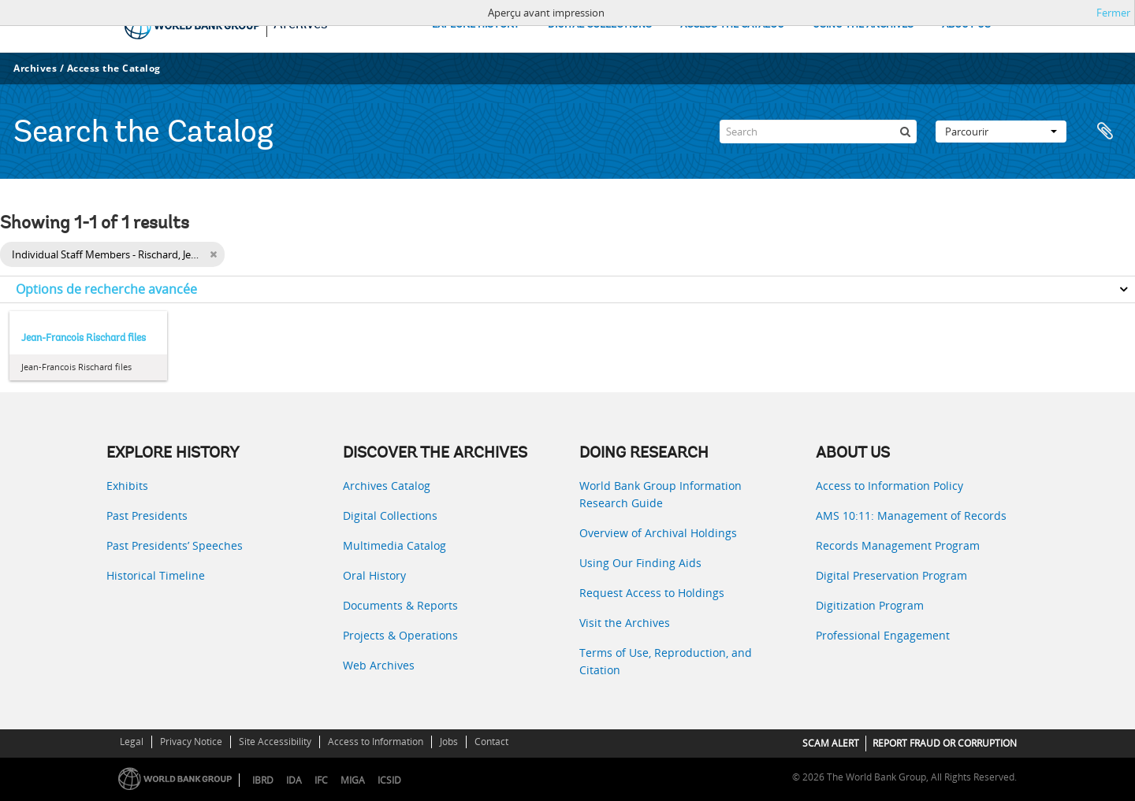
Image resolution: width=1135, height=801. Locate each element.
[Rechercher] (905, 131)
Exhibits (127, 485)
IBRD (263, 780)
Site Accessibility (275, 741)
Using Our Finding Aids (640, 562)
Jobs (449, 741)
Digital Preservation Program (891, 575)
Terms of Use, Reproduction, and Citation (665, 661)
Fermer (1113, 13)
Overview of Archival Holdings (658, 532)
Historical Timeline (155, 575)
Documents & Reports (400, 605)
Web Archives (379, 665)
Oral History (374, 575)
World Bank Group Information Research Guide (660, 494)
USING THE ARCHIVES (863, 25)
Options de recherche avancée (106, 289)
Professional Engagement (883, 635)
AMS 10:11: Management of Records (911, 515)
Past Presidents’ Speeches (174, 545)
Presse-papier (1105, 131)
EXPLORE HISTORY (475, 25)
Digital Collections (390, 515)
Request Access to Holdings (651, 592)
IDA (294, 780)
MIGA (352, 780)
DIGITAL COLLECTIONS (600, 25)
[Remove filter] (213, 254)
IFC (321, 780)
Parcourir (1001, 131)
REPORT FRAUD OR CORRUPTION (945, 743)
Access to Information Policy (889, 485)
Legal (131, 741)
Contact (491, 741)
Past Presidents (147, 515)
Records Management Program (898, 545)
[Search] (818, 131)
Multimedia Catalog (394, 545)
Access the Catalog (114, 68)
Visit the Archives (624, 622)
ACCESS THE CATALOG (732, 25)
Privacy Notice (191, 741)
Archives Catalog (386, 485)
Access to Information (375, 741)
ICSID (389, 780)
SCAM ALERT (830, 743)
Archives (35, 68)
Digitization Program (870, 605)
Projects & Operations (400, 635)
